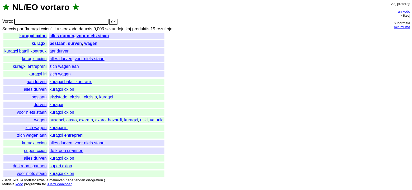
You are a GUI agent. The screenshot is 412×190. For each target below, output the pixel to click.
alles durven (62, 36)
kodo (19, 184)
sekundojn (115, 29)
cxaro (100, 120)
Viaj (393, 4)
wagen (90, 43)
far (44, 184)
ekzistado (59, 97)
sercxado (69, 29)
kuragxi (39, 43)
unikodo (404, 11)
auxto (72, 120)
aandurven (60, 51)
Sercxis (9, 29)
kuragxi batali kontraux (25, 51)
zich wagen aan (64, 66)
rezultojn (164, 29)
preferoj (403, 4)
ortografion (94, 180)
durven (75, 43)
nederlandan (75, 180)
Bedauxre (10, 180)
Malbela (8, 184)
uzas (41, 180)
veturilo (157, 120)
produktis (140, 29)
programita (32, 184)
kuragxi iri (37, 74)
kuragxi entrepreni (29, 66)
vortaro (54, 7)
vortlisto (30, 180)
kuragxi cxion (32, 36)
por (20, 29)
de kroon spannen (66, 150)
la (21, 180)
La (57, 29)
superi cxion (35, 150)
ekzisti (75, 97)
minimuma (402, 27)
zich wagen (60, 74)
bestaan (57, 43)
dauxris (85, 29)
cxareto (86, 120)
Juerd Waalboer (59, 184)
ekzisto (90, 97)
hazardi (115, 120)
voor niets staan (93, 36)
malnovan (57, 180)
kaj (128, 29)
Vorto (7, 21)
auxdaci (57, 120)
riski (144, 120)
